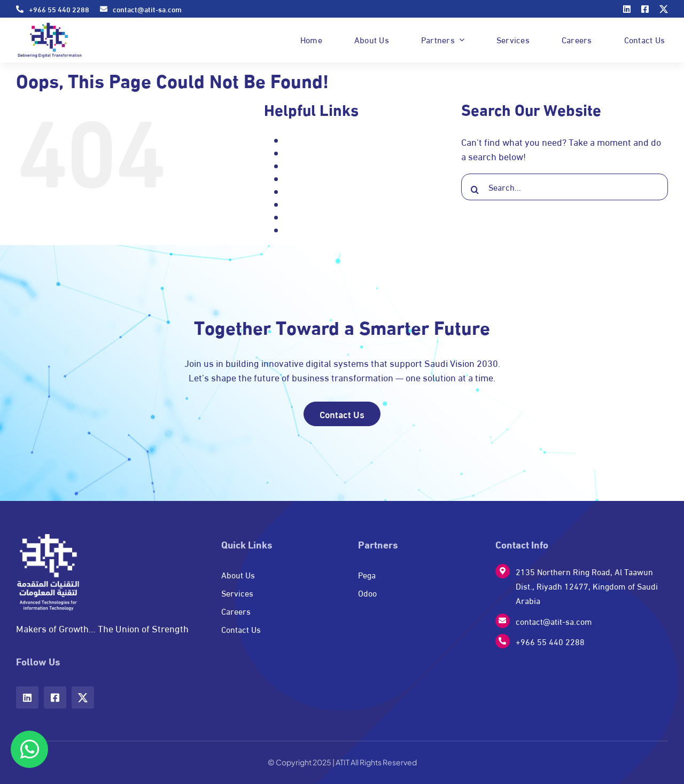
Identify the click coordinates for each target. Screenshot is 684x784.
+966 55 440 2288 (550, 641)
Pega (294, 204)
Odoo (294, 191)
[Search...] (564, 187)
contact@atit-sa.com (554, 621)
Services (301, 217)
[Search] (474, 189)
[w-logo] (48, 537)
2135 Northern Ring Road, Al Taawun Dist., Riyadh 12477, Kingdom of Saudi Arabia (587, 585)
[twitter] (663, 9)
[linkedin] (627, 9)
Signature (303, 230)
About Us (302, 140)
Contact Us (305, 166)
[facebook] (645, 9)
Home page (306, 178)
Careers (300, 153)
